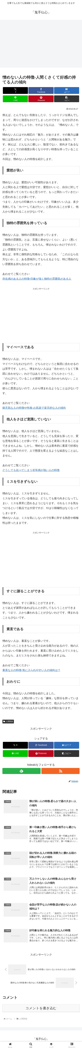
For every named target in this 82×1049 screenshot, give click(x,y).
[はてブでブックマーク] (66, 90)
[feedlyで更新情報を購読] (21, 771)
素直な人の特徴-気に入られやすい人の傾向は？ (31, 670)
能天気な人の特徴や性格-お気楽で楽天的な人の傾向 (34, 407)
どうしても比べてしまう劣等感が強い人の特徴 (30, 470)
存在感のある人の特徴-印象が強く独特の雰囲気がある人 (36, 278)
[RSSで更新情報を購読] (60, 771)
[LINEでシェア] (15, 98)
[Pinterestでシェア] (40, 98)
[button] (66, 98)
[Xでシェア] (15, 90)
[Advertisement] (41, 45)
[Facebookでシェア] (40, 90)
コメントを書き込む (41, 1009)
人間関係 (8, 721)
